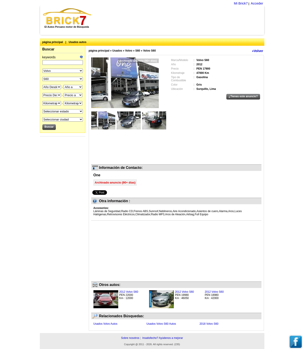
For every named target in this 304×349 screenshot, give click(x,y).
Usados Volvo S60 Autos (161, 323)
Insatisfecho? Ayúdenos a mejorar (162, 338)
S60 (137, 50)
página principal (52, 42)
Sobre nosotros (130, 338)
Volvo (128, 50)
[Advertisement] (180, 20)
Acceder (257, 3)
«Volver (257, 51)
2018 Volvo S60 (209, 323)
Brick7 (67, 16)
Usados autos (77, 42)
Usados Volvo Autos (105, 323)
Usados (117, 50)
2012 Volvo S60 (128, 291)
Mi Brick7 (241, 3)
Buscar (48, 49)
